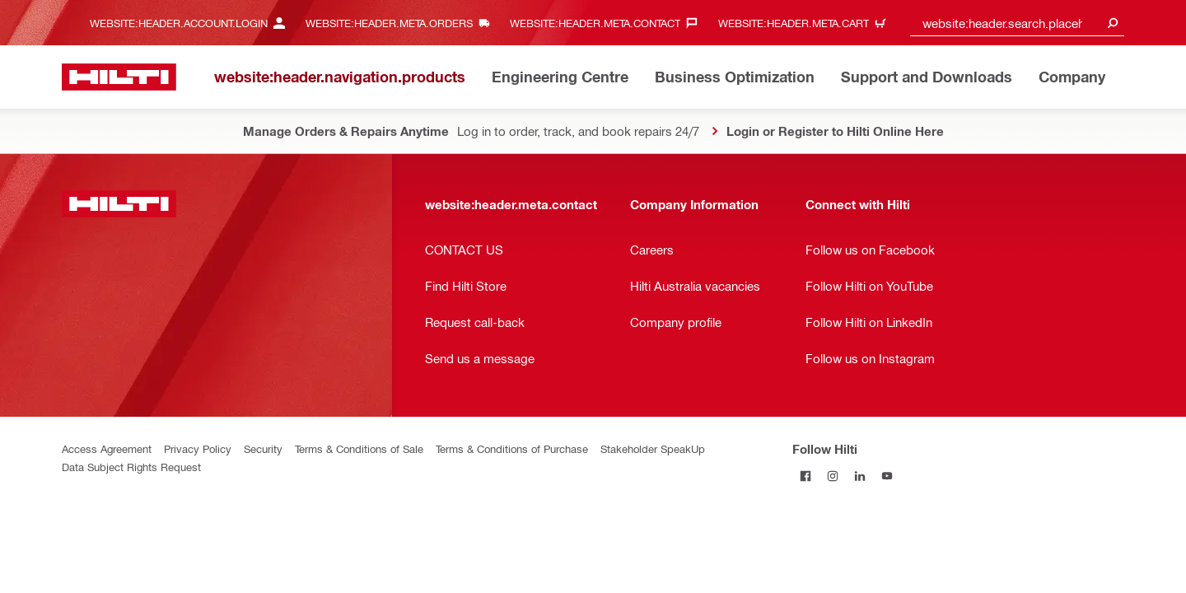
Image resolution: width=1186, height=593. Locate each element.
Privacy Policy (197, 448)
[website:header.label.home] (119, 77)
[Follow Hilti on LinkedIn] (860, 475)
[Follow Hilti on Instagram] (833, 475)
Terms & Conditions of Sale (359, 448)
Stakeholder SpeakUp (652, 448)
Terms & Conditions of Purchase (512, 448)
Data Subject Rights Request (131, 466)
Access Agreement (107, 448)
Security (263, 448)
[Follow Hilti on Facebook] (805, 475)
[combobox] (1017, 22)
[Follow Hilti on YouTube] (887, 475)
